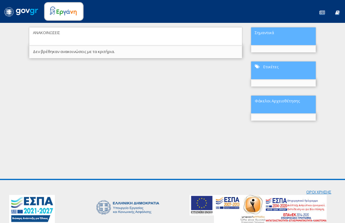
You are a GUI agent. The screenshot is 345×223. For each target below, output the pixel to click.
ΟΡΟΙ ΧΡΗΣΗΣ (318, 192)
